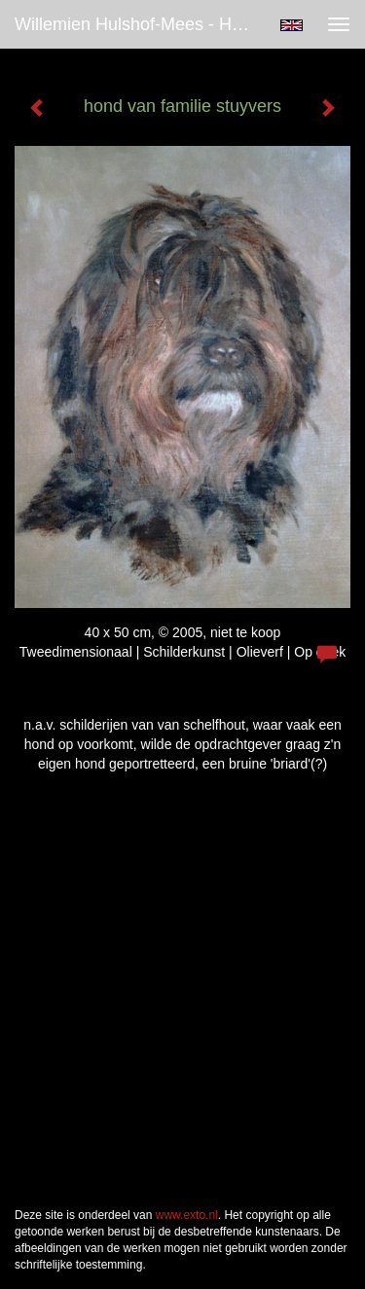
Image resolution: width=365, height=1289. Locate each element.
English (291, 25)
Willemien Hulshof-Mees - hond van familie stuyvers (140, 24)
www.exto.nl (187, 1215)
